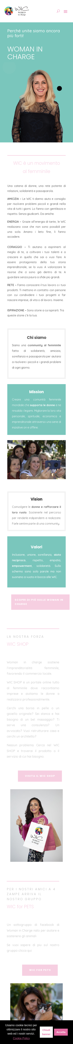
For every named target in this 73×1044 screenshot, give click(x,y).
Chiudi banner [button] (46, 1032)
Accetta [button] (61, 1032)
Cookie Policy (21, 1038)
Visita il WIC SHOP (41, 776)
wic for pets (41, 970)
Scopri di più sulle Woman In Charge (40, 602)
